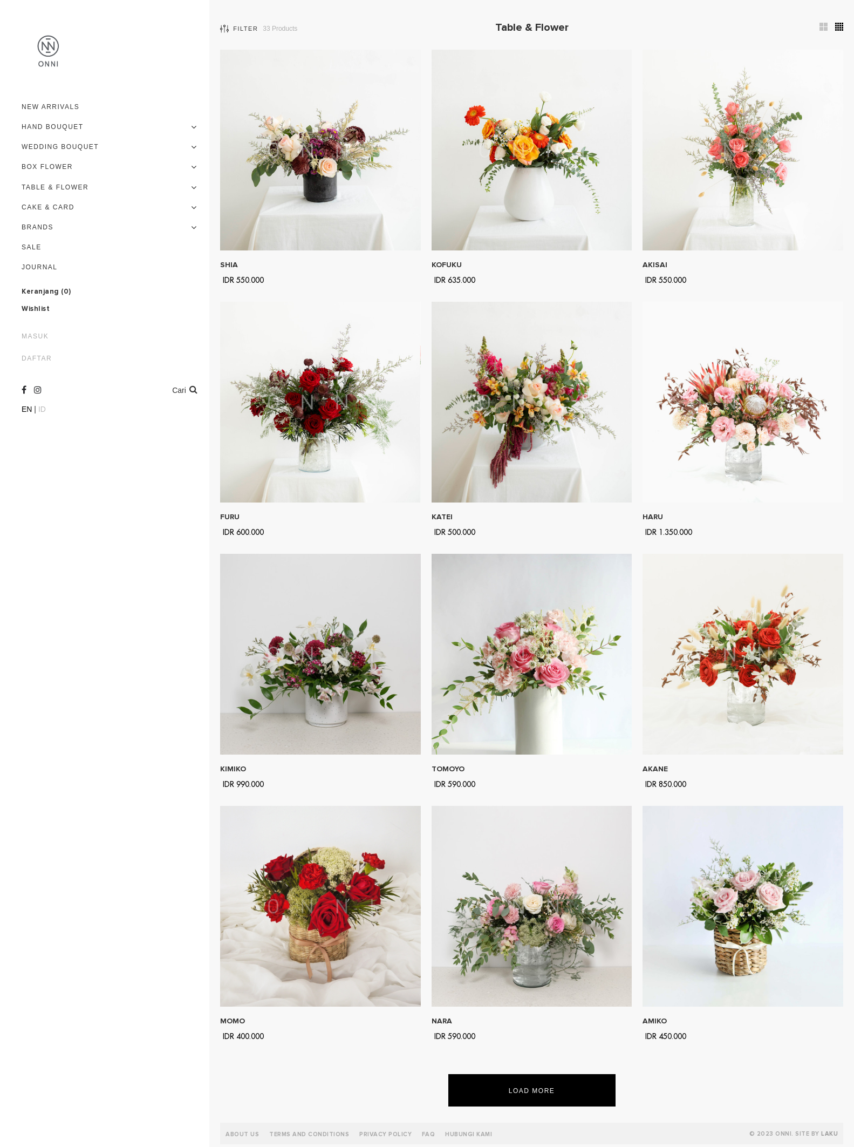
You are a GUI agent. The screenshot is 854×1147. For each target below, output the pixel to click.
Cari (184, 389)
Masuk (35, 336)
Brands (37, 227)
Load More (532, 1091)
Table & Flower (55, 187)
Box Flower (47, 167)
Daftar (37, 358)
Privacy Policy (385, 1134)
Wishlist (36, 309)
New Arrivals (50, 107)
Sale (32, 247)
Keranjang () (46, 292)
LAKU (829, 1134)
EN (27, 409)
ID (42, 409)
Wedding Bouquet (60, 147)
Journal (40, 267)
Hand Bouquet (53, 127)
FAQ (428, 1134)
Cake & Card (48, 207)
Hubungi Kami (468, 1134)
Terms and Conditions (309, 1134)
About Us (242, 1134)
